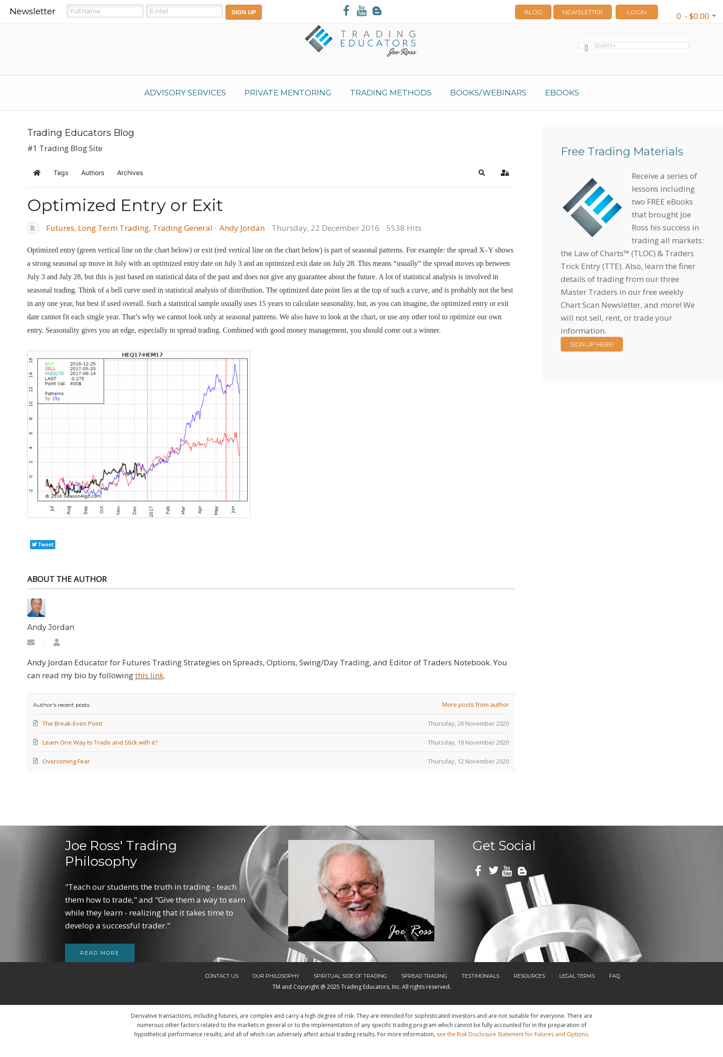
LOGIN (636, 12)
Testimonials (480, 976)
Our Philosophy (276, 976)
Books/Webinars (488, 92)
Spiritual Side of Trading (350, 976)
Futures (60, 228)
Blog (533, 12)
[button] (482, 173)
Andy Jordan (242, 228)
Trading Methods (391, 92)
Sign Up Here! (592, 344)
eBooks (562, 92)
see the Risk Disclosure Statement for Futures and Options (512, 1034)
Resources (529, 976)
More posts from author (475, 704)
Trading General (183, 228)
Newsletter (583, 12)
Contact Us (221, 976)
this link (149, 675)
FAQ (614, 976)
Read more (99, 953)
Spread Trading (424, 976)
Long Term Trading (113, 228)
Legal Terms (577, 976)
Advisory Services (185, 92)
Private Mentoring (288, 92)
